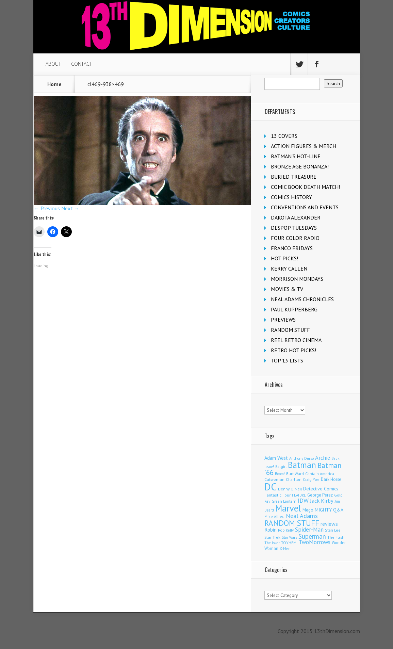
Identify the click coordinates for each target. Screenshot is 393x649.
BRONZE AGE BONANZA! (300, 166)
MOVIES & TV (287, 289)
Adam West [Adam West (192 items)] (276, 458)
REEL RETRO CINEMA (296, 340)
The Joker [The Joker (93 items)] (272, 542)
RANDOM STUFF (290, 329)
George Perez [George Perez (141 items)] (320, 495)
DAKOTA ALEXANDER (296, 217)
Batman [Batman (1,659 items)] (302, 464)
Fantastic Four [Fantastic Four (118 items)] (277, 495)
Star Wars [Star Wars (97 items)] (289, 537)
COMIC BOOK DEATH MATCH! (305, 186)
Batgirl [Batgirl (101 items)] (280, 466)
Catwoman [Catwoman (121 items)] (274, 479)
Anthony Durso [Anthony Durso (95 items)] (301, 458)
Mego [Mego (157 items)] (307, 510)
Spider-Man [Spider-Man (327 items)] (309, 529)
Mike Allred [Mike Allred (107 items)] (274, 516)
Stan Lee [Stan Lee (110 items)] (333, 530)
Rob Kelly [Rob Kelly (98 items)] (286, 530)
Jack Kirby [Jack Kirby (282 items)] (321, 500)
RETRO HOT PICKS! (293, 350)
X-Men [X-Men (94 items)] (285, 548)
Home (54, 84)
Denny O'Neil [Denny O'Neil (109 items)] (290, 488)
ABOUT (53, 64)
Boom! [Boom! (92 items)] (280, 473)
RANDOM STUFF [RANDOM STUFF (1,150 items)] (291, 523)
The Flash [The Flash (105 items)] (335, 537)
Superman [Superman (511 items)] (312, 536)
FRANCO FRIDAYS (292, 248)
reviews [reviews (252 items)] (329, 523)
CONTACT (81, 64)
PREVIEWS (283, 319)
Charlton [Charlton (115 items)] (293, 479)
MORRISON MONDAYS (297, 278)
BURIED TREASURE (293, 176)
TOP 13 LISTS (287, 360)
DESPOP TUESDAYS (294, 227)
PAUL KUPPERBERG (294, 309)
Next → (70, 208)
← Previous (47, 208)
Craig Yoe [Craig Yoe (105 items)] (311, 479)
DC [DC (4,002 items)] (270, 486)
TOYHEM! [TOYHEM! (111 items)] (289, 542)
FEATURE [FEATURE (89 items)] (299, 495)
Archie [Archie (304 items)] (322, 457)
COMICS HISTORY (291, 197)
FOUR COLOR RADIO (295, 237)
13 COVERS (284, 135)
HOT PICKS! (284, 258)
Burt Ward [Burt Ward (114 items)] (295, 473)
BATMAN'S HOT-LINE (296, 156)
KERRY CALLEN (289, 268)
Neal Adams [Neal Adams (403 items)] (302, 516)
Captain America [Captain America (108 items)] (319, 473)
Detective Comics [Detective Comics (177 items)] (320, 489)
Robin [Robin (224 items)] (270, 529)
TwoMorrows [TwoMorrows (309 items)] (314, 542)
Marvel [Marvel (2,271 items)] (288, 508)
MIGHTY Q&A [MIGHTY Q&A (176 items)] (329, 510)
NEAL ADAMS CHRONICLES (302, 299)
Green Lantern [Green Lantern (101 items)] (284, 501)
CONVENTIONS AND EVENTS (305, 207)
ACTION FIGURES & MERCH (303, 146)
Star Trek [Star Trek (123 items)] (272, 537)
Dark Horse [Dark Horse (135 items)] (331, 479)
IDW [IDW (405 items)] (303, 500)
